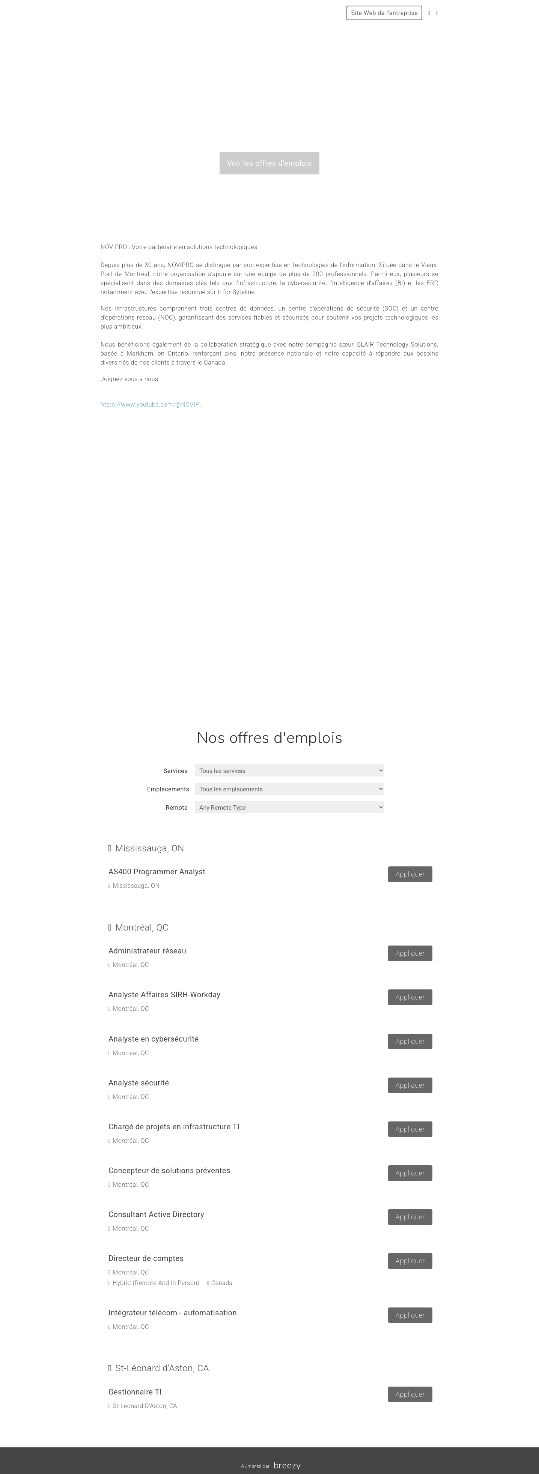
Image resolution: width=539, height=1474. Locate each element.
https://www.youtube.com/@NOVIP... (152, 404)
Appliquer (410, 874)
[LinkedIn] (437, 13)
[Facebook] (429, 13)
